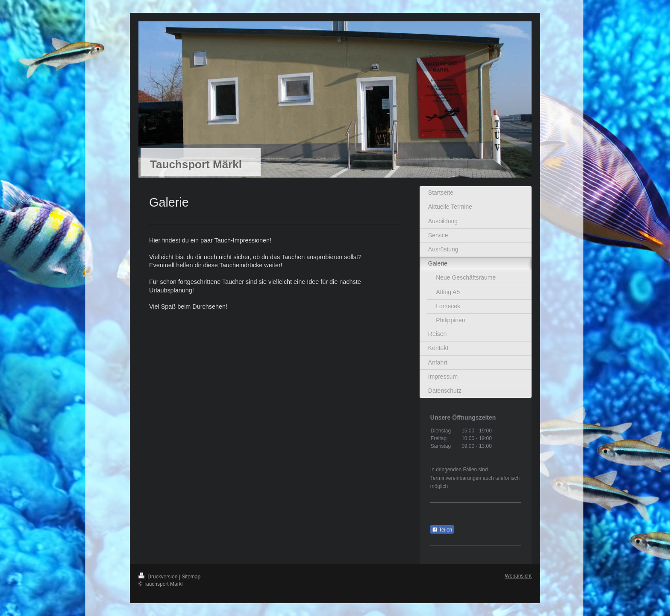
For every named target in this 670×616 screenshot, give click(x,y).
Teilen (442, 530)
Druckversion (158, 577)
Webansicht (518, 576)
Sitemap (191, 577)
